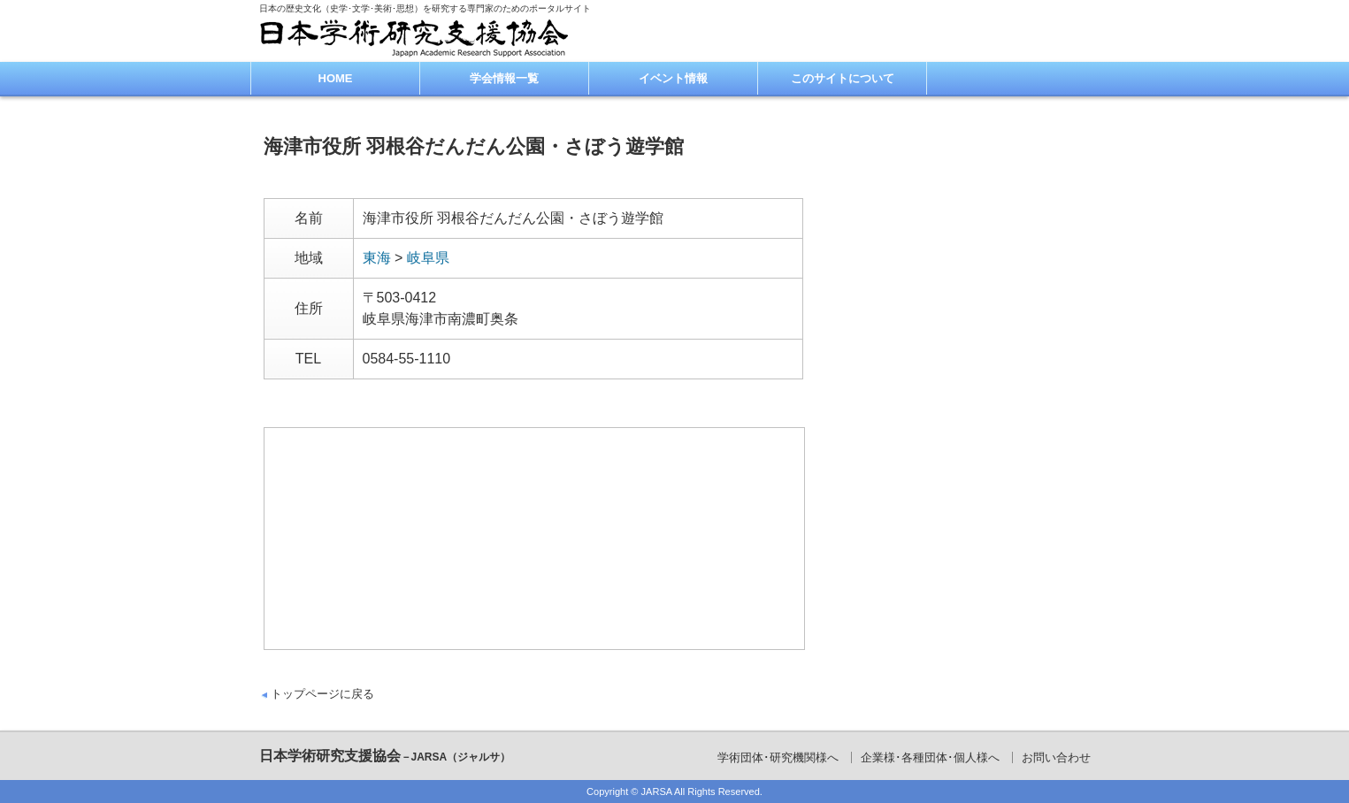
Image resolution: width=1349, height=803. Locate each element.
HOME (335, 78)
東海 (377, 257)
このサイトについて (842, 78)
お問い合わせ (1056, 757)
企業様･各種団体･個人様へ (930, 757)
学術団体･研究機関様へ (778, 757)
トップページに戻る (322, 693)
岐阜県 (428, 257)
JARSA (656, 791)
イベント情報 (673, 78)
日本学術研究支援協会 (385, 755)
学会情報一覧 (504, 78)
